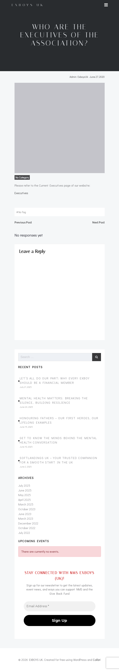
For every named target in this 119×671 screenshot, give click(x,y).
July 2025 (24, 485)
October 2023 (26, 509)
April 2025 (24, 500)
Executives (21, 193)
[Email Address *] (59, 606)
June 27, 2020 (97, 77)
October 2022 (26, 528)
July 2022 (24, 533)
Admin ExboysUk (79, 77)
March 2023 (25, 518)
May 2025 (24, 495)
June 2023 (24, 514)
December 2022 (28, 523)
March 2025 (25, 504)
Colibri (97, 659)
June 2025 (24, 490)
